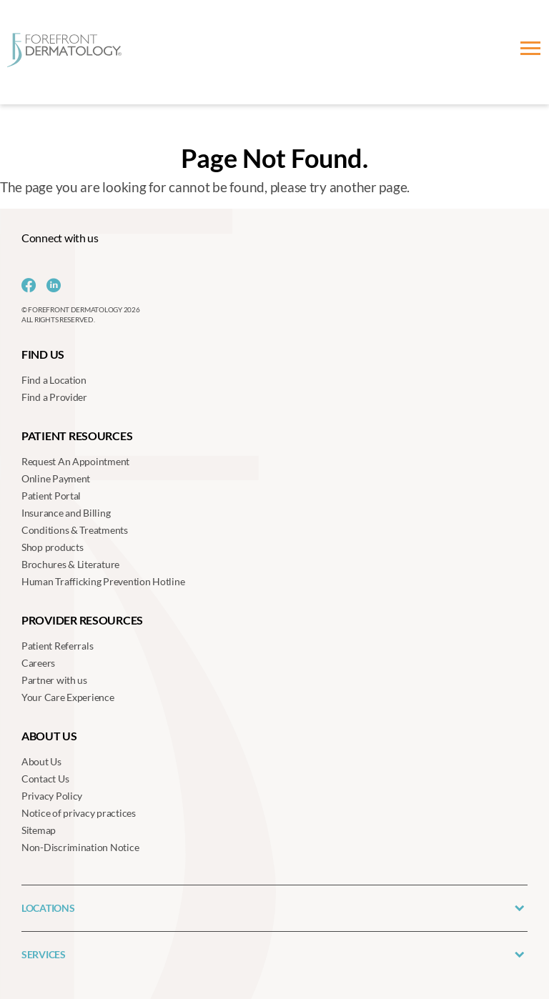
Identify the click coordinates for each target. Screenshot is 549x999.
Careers (38, 663)
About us (49, 735)
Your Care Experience (67, 697)
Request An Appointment (75, 461)
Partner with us (54, 680)
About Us (41, 761)
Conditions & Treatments (74, 530)
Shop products (52, 547)
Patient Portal (51, 495)
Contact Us (45, 778)
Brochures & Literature (70, 564)
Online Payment (55, 478)
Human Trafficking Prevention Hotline (102, 581)
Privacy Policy (51, 796)
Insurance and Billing (65, 513)
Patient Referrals (57, 646)
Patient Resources (76, 435)
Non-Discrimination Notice (80, 847)
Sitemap (38, 830)
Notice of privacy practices (78, 813)
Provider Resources (82, 620)
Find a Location (53, 380)
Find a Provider (54, 397)
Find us (42, 354)
